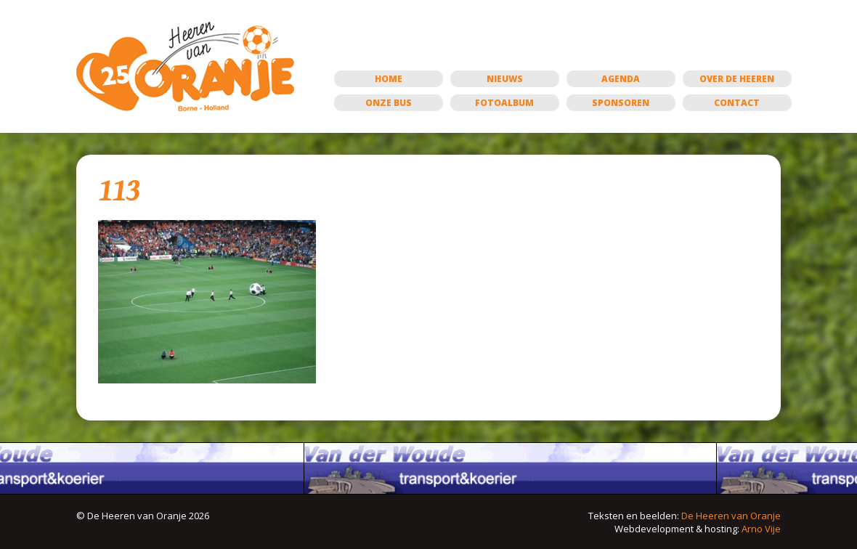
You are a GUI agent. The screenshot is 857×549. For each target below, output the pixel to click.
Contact (737, 103)
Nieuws (505, 79)
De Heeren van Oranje (731, 515)
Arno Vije (761, 528)
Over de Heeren (736, 79)
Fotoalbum (504, 103)
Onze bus (388, 103)
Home (388, 79)
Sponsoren (620, 103)
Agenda (620, 79)
